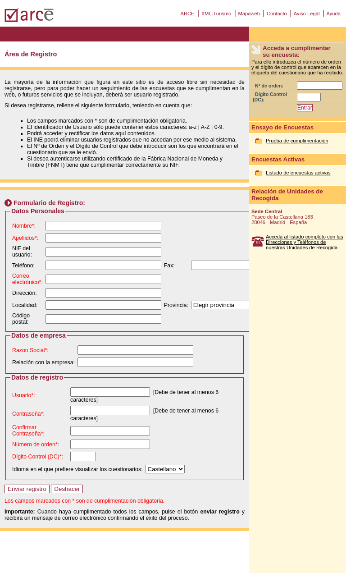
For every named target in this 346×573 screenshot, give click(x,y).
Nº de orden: (269, 85)
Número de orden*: (35, 444)
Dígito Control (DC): (270, 97)
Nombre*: (24, 226)
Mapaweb (249, 13)
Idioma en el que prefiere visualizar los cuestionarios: (77, 469)
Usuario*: (23, 395)
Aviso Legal (307, 13)
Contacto (277, 13)
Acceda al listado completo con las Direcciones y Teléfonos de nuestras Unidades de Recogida (304, 242)
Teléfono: (23, 265)
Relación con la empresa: (43, 362)
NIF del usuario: (22, 251)
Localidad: (24, 305)
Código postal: (21, 318)
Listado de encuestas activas (298, 172)
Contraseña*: (28, 414)
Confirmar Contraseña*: (28, 430)
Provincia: (176, 305)
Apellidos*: (25, 238)
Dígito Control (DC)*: (37, 457)
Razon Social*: (30, 350)
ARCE (187, 13)
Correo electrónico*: (27, 279)
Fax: (169, 265)
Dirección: (24, 293)
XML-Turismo (216, 13)
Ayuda (333, 13)
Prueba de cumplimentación (297, 140)
